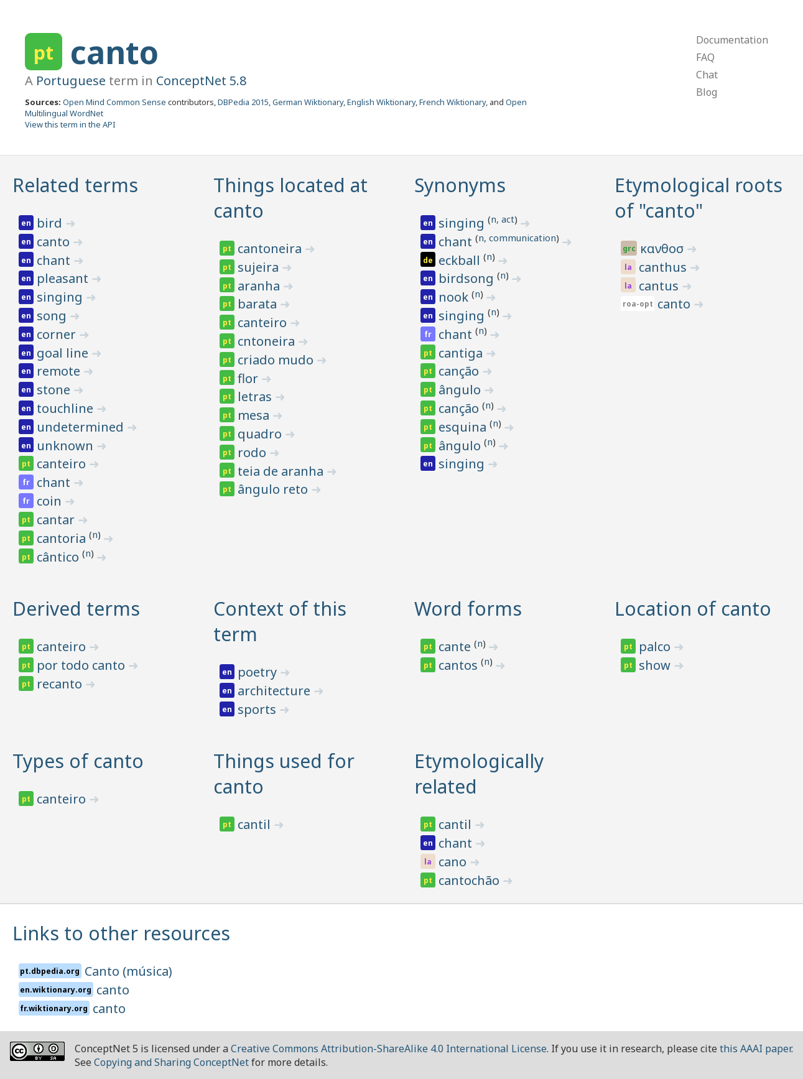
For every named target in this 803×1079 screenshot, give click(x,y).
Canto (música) (128, 971)
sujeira (260, 267)
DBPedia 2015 (243, 102)
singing (61, 297)
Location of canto (693, 608)
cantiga (462, 353)
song (53, 315)
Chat (707, 74)
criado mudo (277, 359)
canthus (664, 267)
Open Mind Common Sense (114, 102)
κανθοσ (663, 248)
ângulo (461, 389)
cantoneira (271, 248)
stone (55, 389)
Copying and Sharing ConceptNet (171, 1062)
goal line (64, 353)
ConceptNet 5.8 (201, 80)
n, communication (517, 237)
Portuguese (71, 80)
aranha (260, 285)
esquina (464, 427)
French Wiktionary (452, 102)
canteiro (63, 463)
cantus (660, 285)
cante (456, 646)
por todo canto (82, 665)
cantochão (471, 880)
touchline (66, 408)
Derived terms (76, 608)
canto (114, 52)
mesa (255, 415)
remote (60, 371)
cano (454, 861)
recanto (61, 683)
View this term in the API (70, 124)
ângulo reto (274, 489)
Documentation (732, 40)
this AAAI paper (755, 1048)
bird (51, 223)
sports (258, 709)
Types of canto (78, 761)
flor (249, 378)
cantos (460, 665)
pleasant (64, 278)
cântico (59, 557)
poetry (259, 672)
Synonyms (460, 185)
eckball (461, 260)
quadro (261, 433)
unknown (66, 445)
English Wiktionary (381, 102)
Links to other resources (121, 933)
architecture (275, 690)
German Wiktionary (307, 102)
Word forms (468, 608)
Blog (706, 92)
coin (51, 501)
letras (256, 396)
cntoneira (268, 341)
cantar (57, 519)
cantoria (63, 538)
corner (58, 334)
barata (259, 303)
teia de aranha (282, 471)
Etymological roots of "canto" (698, 197)
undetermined (82, 427)
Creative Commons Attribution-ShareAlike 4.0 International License (389, 1048)
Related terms (75, 185)
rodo (253, 452)
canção (460, 371)
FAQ (705, 57)
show (656, 665)
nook (455, 297)
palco (656, 646)
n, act (502, 219)
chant (55, 260)
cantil (256, 824)
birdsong (468, 278)
